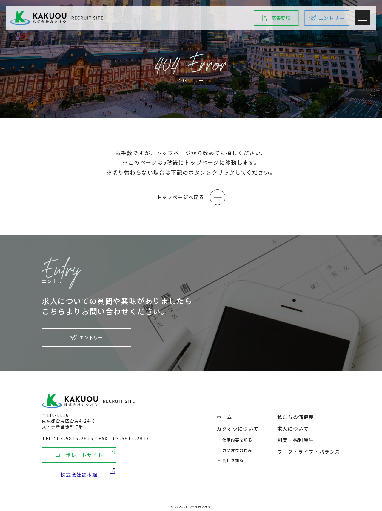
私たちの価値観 (295, 416)
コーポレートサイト (79, 454)
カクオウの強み (237, 450)
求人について (293, 428)
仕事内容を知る (237, 440)
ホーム (224, 416)
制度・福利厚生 (295, 439)
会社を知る (233, 460)
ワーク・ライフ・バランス (308, 451)
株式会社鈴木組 (79, 474)
